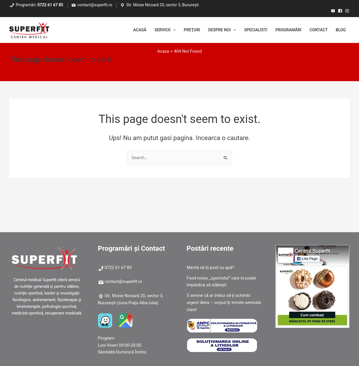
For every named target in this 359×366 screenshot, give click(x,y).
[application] (163, 29)
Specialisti (250, 29)
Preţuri (183, 29)
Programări (285, 29)
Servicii (155, 29)
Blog (340, 29)
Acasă (128, 29)
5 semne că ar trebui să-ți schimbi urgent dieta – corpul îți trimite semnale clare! (224, 302)
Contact (317, 29)
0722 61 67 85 (50, 5)
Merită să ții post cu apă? (210, 267)
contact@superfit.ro (94, 5)
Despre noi (215, 29)
